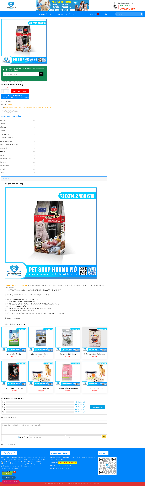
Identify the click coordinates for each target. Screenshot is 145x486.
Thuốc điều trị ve (5, 158)
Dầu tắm (3, 127)
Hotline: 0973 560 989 (11, 482)
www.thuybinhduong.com (63, 465)
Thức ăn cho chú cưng (34, 107)
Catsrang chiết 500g (68, 354)
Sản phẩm (12, 81)
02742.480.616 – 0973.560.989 (67, 462)
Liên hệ (104, 14)
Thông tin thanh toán (11, 318)
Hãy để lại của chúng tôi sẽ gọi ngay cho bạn (26, 69)
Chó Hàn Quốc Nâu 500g (40, 354)
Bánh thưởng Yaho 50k (41, 388)
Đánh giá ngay (97, 407)
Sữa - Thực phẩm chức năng (9, 144)
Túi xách (2, 169)
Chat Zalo (7, 474)
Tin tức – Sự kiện (64, 14)
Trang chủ (43, 14)
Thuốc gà (3, 162)
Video (85, 14)
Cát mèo (3, 120)
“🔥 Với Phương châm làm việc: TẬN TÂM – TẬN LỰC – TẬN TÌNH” (21, 462)
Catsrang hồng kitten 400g (67, 388)
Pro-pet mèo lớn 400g (10, 107)
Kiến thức (77, 14)
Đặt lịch (93, 14)
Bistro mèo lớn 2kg (14, 354)
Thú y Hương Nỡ (23, 107)
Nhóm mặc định (5, 134)
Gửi (104, 437)
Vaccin (2, 172)
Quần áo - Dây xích (6, 137)
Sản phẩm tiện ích (6, 141)
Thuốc (2, 155)
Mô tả (5, 178)
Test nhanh (3, 148)
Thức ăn (19, 81)
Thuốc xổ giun (4, 165)
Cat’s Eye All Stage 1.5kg (14, 388)
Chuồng (2, 123)
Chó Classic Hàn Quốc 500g (94, 354)
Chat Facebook (9, 478)
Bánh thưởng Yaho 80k (94, 388)
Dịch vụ (52, 14)
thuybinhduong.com (94, 483)
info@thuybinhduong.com (63, 468)
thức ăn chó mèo (47, 107)
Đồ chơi (2, 130)
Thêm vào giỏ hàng (20, 91)
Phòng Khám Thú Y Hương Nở (10, 458)
